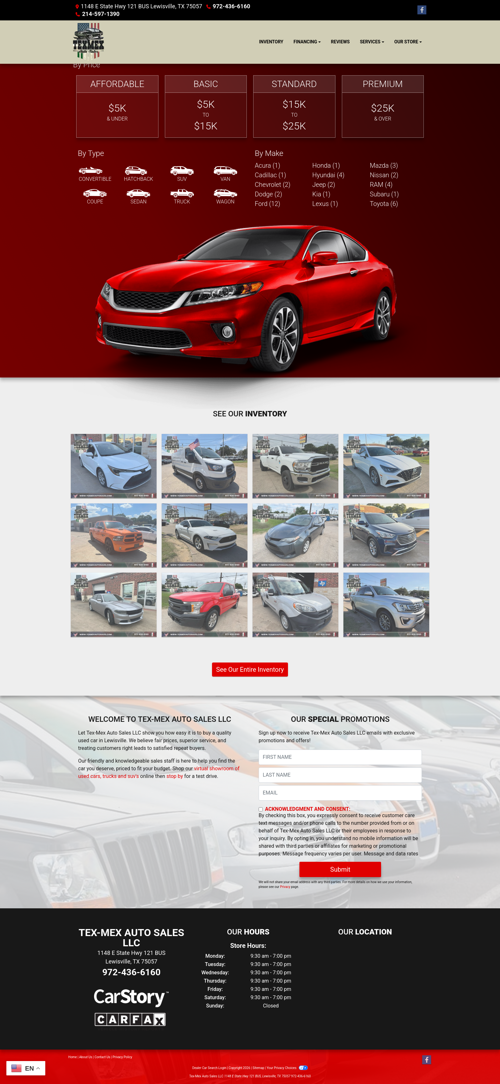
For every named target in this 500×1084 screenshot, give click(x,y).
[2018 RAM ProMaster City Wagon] (295, 605)
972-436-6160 (231, 6)
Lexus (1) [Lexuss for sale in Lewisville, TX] (325, 204)
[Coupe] (95, 197)
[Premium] (383, 106)
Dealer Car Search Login (209, 1068)
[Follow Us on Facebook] (421, 10)
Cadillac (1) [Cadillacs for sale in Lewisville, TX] (270, 175)
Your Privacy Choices (287, 1068)
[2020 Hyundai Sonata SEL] (386, 466)
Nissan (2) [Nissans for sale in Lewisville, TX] (384, 175)
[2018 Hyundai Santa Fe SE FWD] (386, 535)
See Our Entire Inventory (250, 669)
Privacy (285, 887)
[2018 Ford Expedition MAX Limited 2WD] (386, 605)
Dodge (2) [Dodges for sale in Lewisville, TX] (268, 194)
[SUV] (182, 174)
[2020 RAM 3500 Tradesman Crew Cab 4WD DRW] (295, 466)
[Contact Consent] (261, 809)
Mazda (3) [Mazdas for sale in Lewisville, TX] (384, 165)
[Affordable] (117, 106)
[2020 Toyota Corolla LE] (114, 466)
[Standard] (294, 106)
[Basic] (206, 106)
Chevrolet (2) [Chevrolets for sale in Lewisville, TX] (272, 184)
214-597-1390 (100, 14)
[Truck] (182, 197)
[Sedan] (138, 197)
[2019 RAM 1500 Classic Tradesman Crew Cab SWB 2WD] (114, 535)
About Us (85, 1057)
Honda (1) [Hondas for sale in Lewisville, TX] (326, 165)
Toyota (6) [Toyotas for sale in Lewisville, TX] (384, 204)
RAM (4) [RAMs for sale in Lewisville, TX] (381, 184)
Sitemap (258, 1068)
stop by (174, 776)
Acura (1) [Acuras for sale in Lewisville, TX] (267, 165)
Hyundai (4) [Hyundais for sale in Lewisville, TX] (328, 175)
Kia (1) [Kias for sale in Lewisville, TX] (321, 194)
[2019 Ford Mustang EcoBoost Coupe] (204, 535)
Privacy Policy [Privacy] (122, 1057)
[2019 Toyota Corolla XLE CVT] (295, 535)
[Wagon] (225, 197)
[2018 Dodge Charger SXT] (114, 605)
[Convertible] (95, 174)
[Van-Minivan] (225, 174)
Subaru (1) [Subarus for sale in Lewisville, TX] (384, 194)
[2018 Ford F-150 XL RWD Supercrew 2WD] (204, 605)
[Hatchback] (138, 174)
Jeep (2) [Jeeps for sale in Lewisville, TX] (323, 184)
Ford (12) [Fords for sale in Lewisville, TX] (267, 204)
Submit (340, 869)
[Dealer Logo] (88, 42)
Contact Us (102, 1057)
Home (72, 1057)
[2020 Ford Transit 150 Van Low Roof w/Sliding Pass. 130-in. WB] (204, 466)
